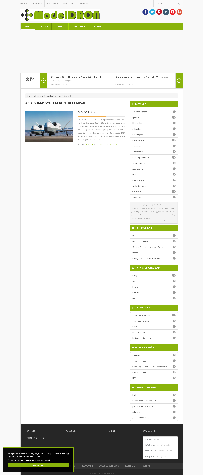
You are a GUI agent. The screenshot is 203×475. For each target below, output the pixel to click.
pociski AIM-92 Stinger (154, 417)
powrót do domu (154, 372)
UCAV (154, 174)
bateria (154, 326)
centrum (152, 439)
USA (154, 281)
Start (27, 26)
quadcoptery (154, 151)
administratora (169, 221)
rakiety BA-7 (154, 412)
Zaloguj (60, 26)
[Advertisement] (101, 51)
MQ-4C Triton (87, 112)
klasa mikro (154, 123)
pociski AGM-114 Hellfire (154, 406)
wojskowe (154, 191)
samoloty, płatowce (154, 157)
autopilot (154, 355)
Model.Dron (52, 4)
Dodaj (43, 26)
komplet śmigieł (154, 332)
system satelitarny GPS (154, 315)
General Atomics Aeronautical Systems (154, 247)
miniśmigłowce (154, 134)
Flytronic (154, 252)
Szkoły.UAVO (84, 4)
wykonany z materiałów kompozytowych (154, 366)
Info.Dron (37, 4)
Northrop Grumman (154, 241)
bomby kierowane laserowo (154, 400)
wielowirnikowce (154, 186)
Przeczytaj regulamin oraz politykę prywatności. (29, 460)
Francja (154, 298)
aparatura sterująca (154, 321)
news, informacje (157, 445)
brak (154, 395)
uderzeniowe (154, 180)
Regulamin (87, 466)
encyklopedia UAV (158, 450)
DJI (154, 235)
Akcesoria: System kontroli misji (47, 96)
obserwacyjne (154, 140)
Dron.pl (24, 4)
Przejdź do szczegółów (106, 145)
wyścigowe (154, 197)
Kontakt (98, 26)
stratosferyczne (154, 163)
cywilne (154, 117)
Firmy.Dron (68, 4)
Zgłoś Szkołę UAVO (109, 466)
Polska (154, 286)
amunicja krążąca (154, 111)
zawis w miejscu (154, 360)
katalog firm (156, 456)
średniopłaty (154, 168)
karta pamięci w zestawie (154, 338)
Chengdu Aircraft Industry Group (154, 258)
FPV (154, 378)
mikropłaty (154, 128)
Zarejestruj (79, 26)
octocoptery (154, 146)
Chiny (154, 275)
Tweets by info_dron (34, 437)
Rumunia (154, 292)
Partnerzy (130, 466)
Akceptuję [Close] (38, 465)
